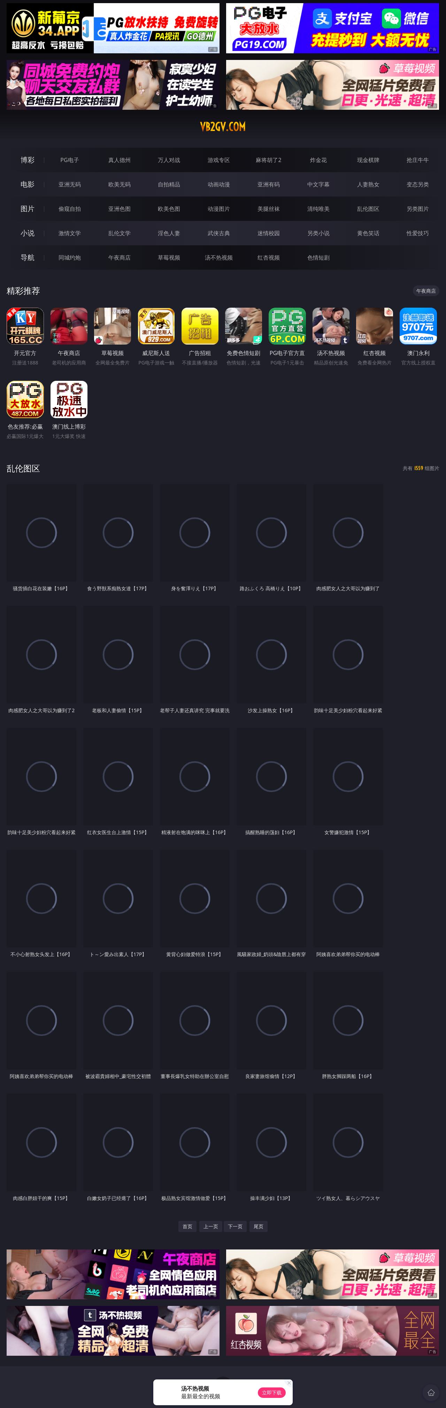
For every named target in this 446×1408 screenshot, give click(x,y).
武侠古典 (219, 233)
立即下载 (272, 1392)
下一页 (235, 1226)
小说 (27, 233)
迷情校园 (268, 233)
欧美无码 (119, 184)
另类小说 (318, 233)
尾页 (258, 1226)
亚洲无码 (70, 184)
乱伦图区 (368, 209)
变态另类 (418, 184)
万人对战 (169, 160)
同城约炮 (70, 257)
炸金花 (318, 160)
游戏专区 (219, 160)
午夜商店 (119, 257)
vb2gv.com (223, 127)
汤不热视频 (219, 257)
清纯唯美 (318, 209)
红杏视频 (268, 257)
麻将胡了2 (268, 160)
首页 (187, 1226)
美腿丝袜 (268, 209)
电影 (27, 184)
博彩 (27, 159)
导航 (27, 257)
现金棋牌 (368, 160)
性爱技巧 (418, 233)
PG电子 (69, 160)
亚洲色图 (119, 209)
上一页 (210, 1226)
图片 (27, 208)
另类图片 (418, 209)
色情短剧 (318, 257)
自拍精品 (169, 184)
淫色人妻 (169, 233)
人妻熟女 (368, 184)
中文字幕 (318, 184)
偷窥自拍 (70, 209)
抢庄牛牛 (418, 160)
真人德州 (119, 160)
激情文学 (70, 233)
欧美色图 (169, 209)
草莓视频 (169, 257)
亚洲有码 (268, 184)
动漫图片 (219, 209)
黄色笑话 (368, 233)
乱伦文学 (119, 233)
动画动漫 (219, 184)
